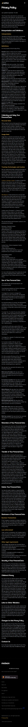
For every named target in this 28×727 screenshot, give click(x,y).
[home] (5, 3)
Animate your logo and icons (8, 697)
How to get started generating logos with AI (12, 708)
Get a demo (4, 687)
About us (4, 684)
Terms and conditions (7, 721)
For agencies (4, 690)
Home (3, 681)
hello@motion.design (14, 668)
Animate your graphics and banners (10, 700)
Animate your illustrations (8, 703)
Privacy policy (5, 718)
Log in (3, 693)
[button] (25, 3)
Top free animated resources (8, 705)
